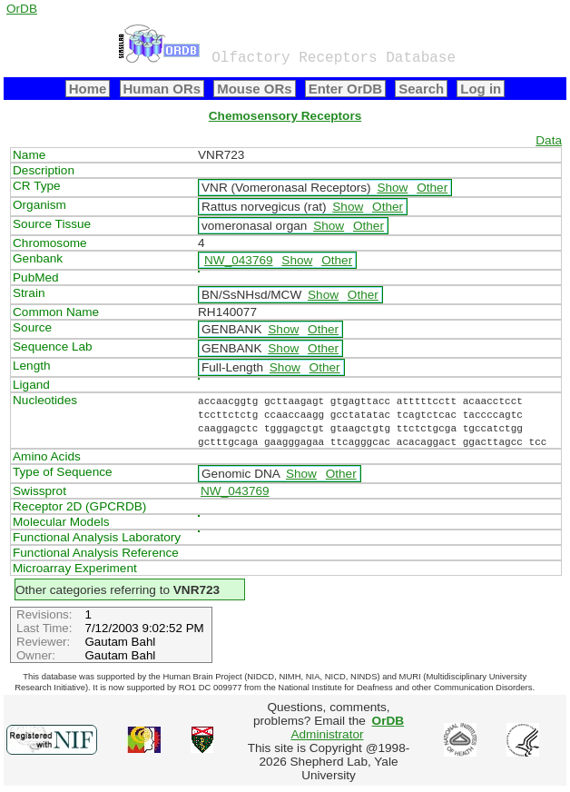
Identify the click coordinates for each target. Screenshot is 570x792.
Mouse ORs (254, 88)
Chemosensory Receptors (285, 116)
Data (549, 140)
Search (421, 88)
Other (432, 187)
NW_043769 (238, 260)
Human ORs (162, 88)
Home (88, 88)
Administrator (347, 727)
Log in (480, 88)
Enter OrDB (345, 88)
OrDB (21, 8)
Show (392, 187)
